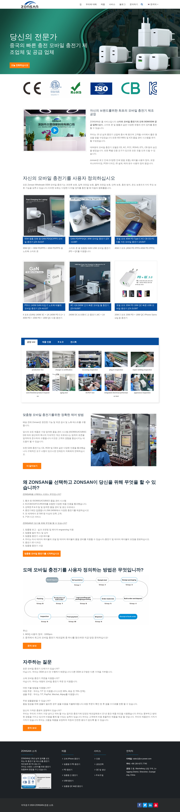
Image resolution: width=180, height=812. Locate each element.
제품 (103, 4)
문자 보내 (32, 646)
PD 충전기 (68, 770)
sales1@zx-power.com (142, 759)
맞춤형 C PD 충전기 (72, 764)
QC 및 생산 (100, 770)
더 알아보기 (32, 466)
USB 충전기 (69, 781)
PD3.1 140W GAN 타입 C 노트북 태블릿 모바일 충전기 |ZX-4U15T (43, 307)
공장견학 (100, 764)
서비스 (112, 4)
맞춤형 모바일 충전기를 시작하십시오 (41, 554)
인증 (98, 759)
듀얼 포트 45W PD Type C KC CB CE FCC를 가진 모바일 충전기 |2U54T (135, 240)
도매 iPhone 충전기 (72, 759)
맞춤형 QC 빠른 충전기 (73, 786)
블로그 (122, 4)
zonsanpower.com (32, 4)
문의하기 (134, 4)
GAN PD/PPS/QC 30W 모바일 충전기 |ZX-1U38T (89, 240)
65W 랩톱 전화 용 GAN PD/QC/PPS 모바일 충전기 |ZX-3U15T (43, 240)
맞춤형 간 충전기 (71, 775)
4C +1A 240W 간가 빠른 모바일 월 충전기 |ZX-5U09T (89, 307)
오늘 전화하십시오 (19, 65)
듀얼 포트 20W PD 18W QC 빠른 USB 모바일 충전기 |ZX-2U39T (135, 307)
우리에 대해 (91, 4)
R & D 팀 (99, 775)
